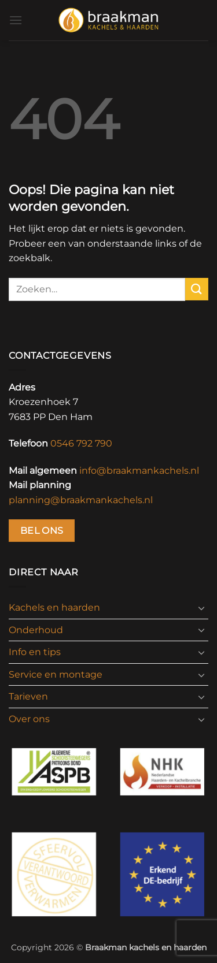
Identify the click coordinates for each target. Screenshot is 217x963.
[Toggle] (201, 608)
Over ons (29, 718)
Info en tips (35, 651)
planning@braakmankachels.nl (81, 499)
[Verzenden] (196, 289)
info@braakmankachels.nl (139, 470)
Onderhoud (36, 629)
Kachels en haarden (54, 607)
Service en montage (55, 674)
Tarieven (28, 696)
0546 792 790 (81, 443)
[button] (16, 20)
